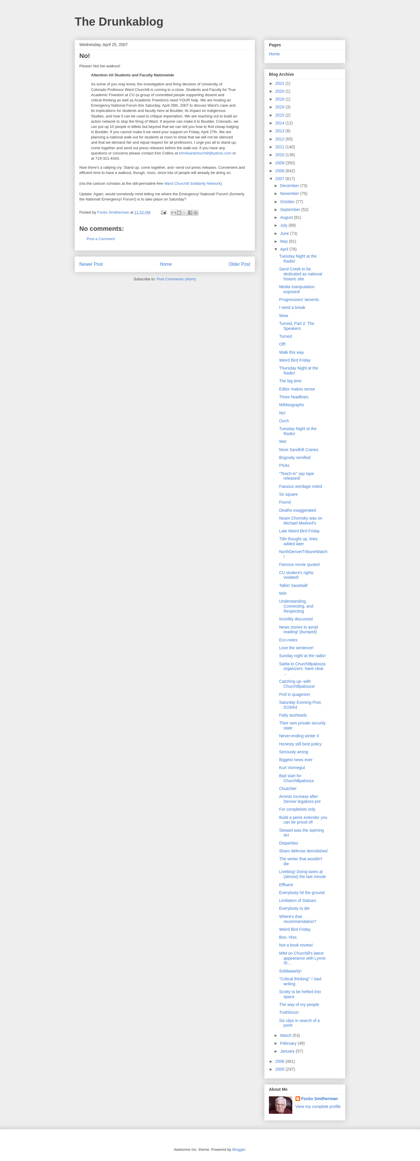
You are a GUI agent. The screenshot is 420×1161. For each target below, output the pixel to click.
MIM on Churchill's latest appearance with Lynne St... (302, 958)
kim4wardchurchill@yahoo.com (205, 153)
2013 (280, 131)
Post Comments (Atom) (176, 279)
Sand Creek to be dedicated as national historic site (300, 274)
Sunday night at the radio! (302, 655)
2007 (280, 178)
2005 (280, 1069)
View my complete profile (318, 1106)
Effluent (286, 884)
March (286, 1035)
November (290, 193)
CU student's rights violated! (296, 575)
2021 (280, 83)
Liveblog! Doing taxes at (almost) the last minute (302, 874)
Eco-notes (288, 640)
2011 (280, 147)
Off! (282, 344)
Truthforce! (289, 1012)
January (288, 1051)
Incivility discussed (296, 619)
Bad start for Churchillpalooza (296, 778)
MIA (282, 593)
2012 (280, 139)
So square (288, 494)
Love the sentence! (296, 647)
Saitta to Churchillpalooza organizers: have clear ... (302, 669)
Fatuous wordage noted (300, 486)
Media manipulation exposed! (296, 289)
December (290, 185)
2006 (280, 1061)
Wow (283, 315)
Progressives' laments (299, 299)
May (284, 241)
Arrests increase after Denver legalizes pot (300, 799)
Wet (282, 441)
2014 (280, 123)
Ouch (284, 420)
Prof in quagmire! (294, 694)
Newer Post (91, 264)
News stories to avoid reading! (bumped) (298, 629)
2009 (280, 163)
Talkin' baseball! (293, 585)
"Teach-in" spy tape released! (296, 476)
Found (285, 502)
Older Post (239, 264)
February (289, 1043)
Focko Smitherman (319, 1098)
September (290, 209)
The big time (290, 381)
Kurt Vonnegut (292, 767)
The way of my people (299, 1004)
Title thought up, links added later (298, 541)
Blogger (238, 1149)
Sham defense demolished (303, 851)
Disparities (288, 843)
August (287, 217)
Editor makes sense (297, 389)
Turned (285, 336)
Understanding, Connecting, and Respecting (296, 606)
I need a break (292, 307)
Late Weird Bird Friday (299, 531)
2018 (280, 99)
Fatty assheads (293, 715)
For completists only (297, 809)
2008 (280, 170)
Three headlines (293, 397)
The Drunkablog (119, 21)
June (285, 233)
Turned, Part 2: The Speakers (296, 326)
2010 (280, 154)
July (284, 225)
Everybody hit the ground (302, 892)
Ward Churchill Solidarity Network (192, 183)
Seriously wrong (293, 752)
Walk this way (291, 352)
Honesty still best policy (300, 744)
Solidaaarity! (290, 971)
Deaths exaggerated (297, 510)
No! (282, 413)
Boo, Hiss (288, 937)
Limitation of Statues (297, 900)
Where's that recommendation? (297, 919)
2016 (280, 107)
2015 (280, 115)
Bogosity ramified (294, 457)
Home (166, 264)
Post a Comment (101, 239)
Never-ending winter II (299, 735)
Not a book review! (296, 945)
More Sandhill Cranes (298, 449)
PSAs (284, 465)
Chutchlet (287, 788)
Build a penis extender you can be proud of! (303, 820)
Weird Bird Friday (295, 360)
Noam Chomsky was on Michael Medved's (300, 520)
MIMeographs (291, 404)
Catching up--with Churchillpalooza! (297, 684)
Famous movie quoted (299, 564)
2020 (280, 91)
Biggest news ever (295, 759)
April (284, 249)
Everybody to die (294, 908)
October (288, 201)
